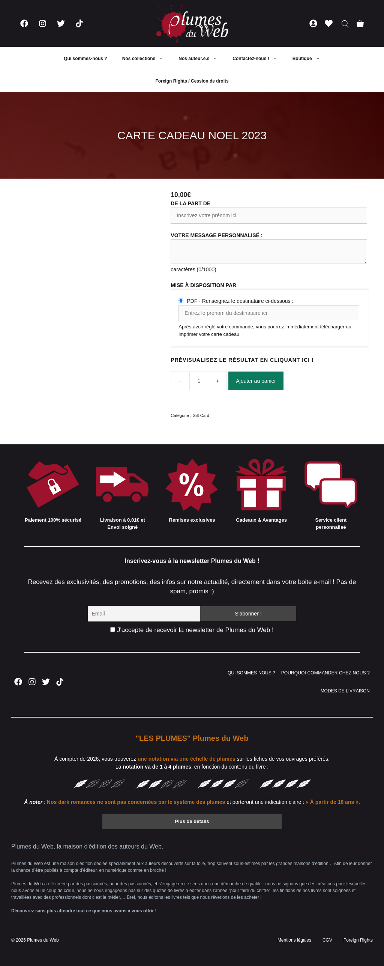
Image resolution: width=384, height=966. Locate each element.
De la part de (190, 203)
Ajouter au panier (256, 381)
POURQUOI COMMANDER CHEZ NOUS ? (325, 673)
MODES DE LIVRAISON (345, 691)
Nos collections (146, 58)
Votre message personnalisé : (216, 235)
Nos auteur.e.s (201, 58)
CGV (327, 940)
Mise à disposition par (203, 285)
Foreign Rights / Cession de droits (191, 81)
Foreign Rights (358, 940)
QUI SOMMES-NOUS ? (251, 673)
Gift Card (200, 415)
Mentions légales (294, 940)
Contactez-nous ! (258, 58)
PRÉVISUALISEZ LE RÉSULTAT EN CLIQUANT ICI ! (242, 360)
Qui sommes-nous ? (85, 58)
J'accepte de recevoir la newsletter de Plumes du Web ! (191, 629)
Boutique (310, 58)
